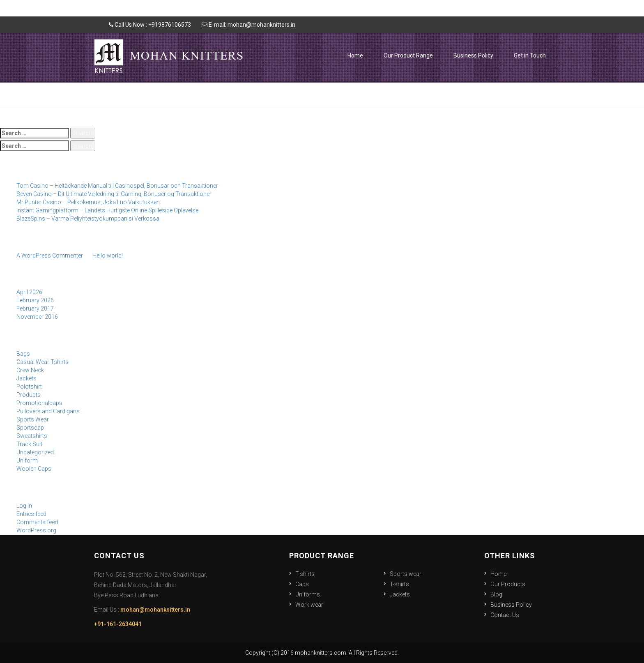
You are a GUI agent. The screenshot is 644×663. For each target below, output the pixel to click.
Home (355, 55)
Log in (24, 505)
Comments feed (37, 522)
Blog (496, 594)
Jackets (26, 378)
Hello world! (107, 255)
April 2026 (29, 292)
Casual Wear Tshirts (42, 362)
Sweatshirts (31, 436)
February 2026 (35, 300)
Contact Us (504, 615)
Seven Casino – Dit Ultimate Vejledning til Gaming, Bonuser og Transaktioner (114, 194)
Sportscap (30, 427)
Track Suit (29, 444)
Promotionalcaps (39, 403)
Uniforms (307, 594)
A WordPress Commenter (49, 255)
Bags (23, 353)
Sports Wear (32, 419)
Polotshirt (29, 386)
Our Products (507, 584)
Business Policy (473, 55)
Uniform (27, 460)
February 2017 (35, 308)
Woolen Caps (33, 468)
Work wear (309, 604)
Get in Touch (530, 55)
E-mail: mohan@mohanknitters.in (248, 24)
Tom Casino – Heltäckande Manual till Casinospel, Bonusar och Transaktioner (117, 185)
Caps (302, 584)
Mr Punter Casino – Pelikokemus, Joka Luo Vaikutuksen (88, 202)
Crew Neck (30, 370)
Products (28, 394)
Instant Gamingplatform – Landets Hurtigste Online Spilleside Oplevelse (107, 210)
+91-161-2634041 (118, 624)
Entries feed (31, 514)
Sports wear (405, 574)
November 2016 (37, 316)
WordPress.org (36, 530)
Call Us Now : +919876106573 (150, 24)
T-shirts (305, 574)
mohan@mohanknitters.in (155, 609)
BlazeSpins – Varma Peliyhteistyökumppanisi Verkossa (87, 218)
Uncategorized (35, 452)
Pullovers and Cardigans (48, 411)
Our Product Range (408, 55)
